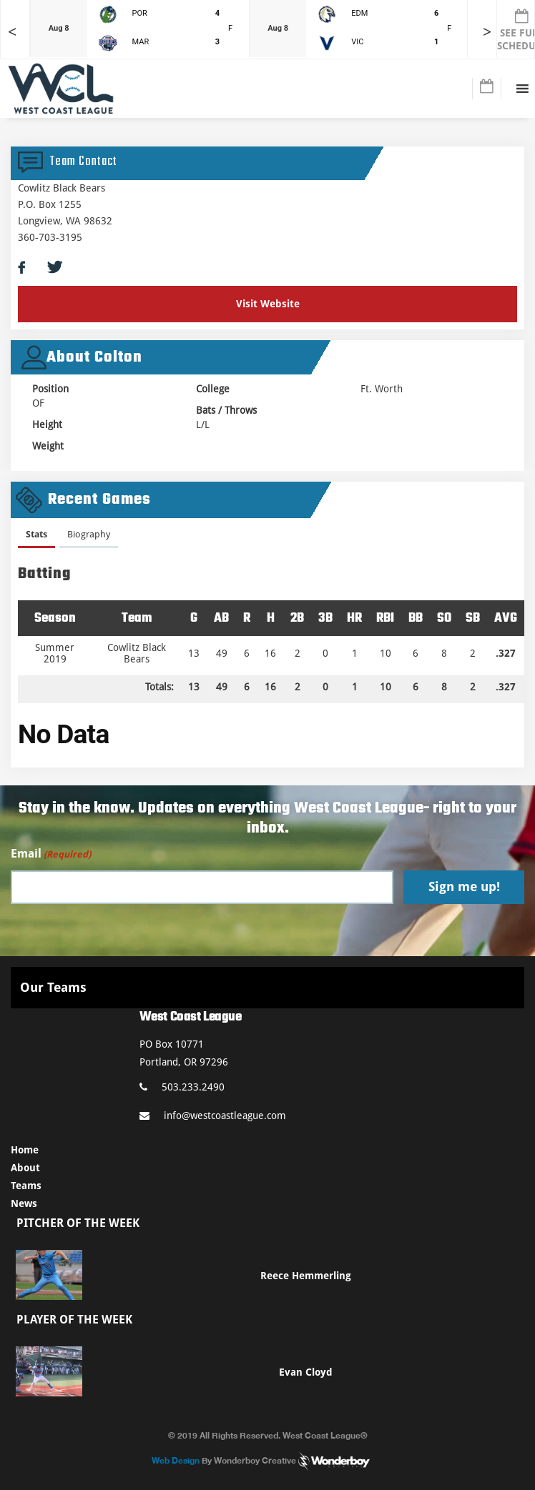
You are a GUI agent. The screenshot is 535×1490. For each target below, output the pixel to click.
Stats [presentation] (36, 534)
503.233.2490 (182, 1087)
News (24, 1203)
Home (25, 1150)
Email (51, 854)
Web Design (176, 1460)
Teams (26, 1185)
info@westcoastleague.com (212, 1115)
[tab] (36, 537)
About (25, 1167)
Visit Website (268, 303)
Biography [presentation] (88, 534)
